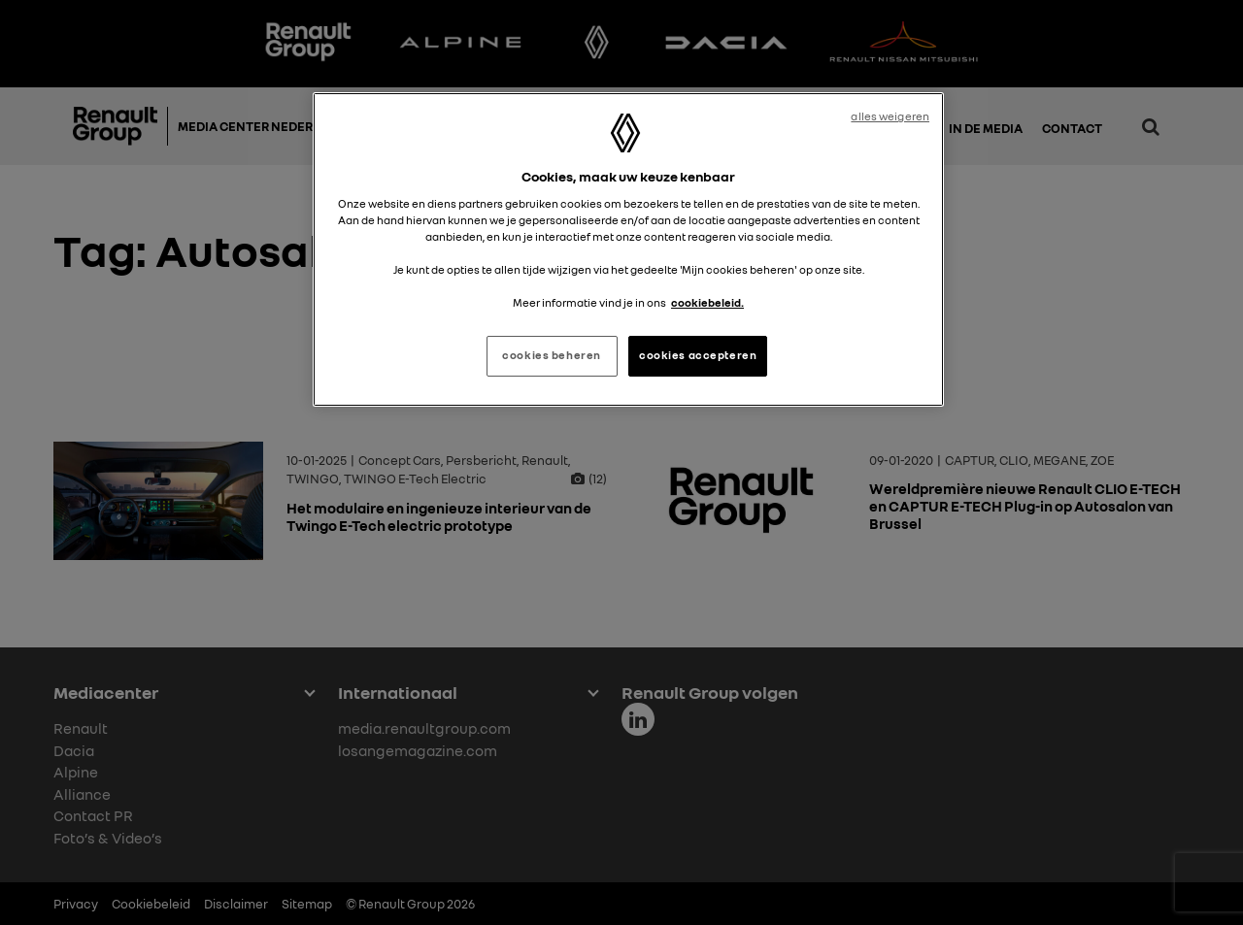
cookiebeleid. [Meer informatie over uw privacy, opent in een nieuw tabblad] (707, 303)
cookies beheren (551, 355)
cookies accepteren (697, 355)
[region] (628, 249)
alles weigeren (890, 116)
